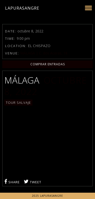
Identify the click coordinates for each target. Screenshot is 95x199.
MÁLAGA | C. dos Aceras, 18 (43, 53)
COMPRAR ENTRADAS (47, 64)
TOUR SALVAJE (18, 102)
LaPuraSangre (22, 8)
